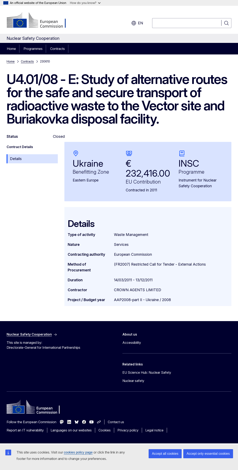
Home (11, 49)
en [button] (137, 23)
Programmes (33, 49)
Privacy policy (128, 430)
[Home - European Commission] (40, 20)
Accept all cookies (165, 453)
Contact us (116, 422)
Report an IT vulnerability (25, 430)
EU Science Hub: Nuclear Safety (146, 372)
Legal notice (154, 430)
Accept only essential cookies (208, 453)
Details (16, 159)
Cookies (104, 430)
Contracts (57, 49)
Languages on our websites (71, 430)
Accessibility (131, 342)
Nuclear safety (133, 381)
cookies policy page (78, 452)
